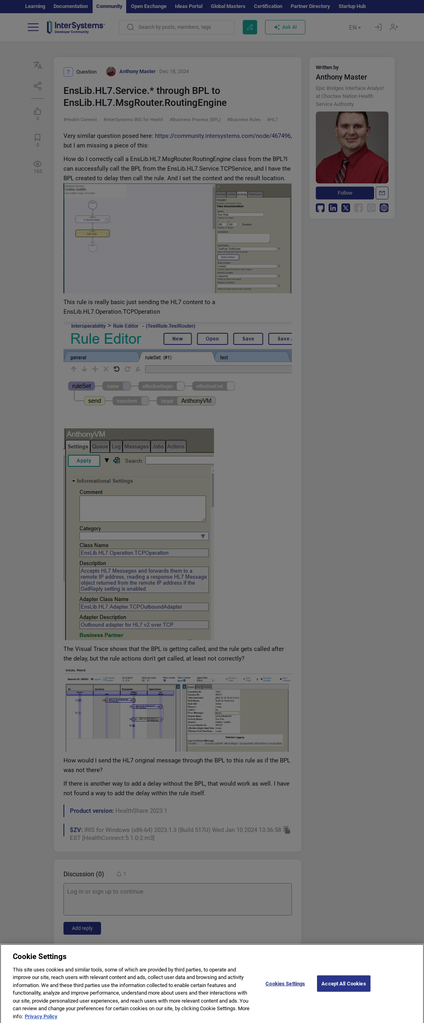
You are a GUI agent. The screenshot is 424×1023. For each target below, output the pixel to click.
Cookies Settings (285, 988)
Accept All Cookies (343, 988)
